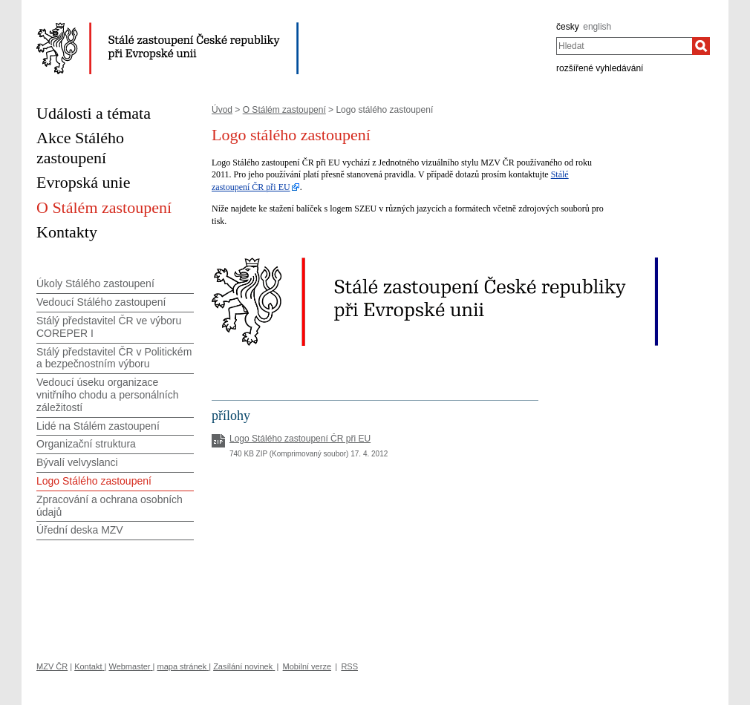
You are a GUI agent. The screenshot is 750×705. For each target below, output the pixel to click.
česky (567, 27)
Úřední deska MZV (79, 530)
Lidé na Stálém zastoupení (98, 426)
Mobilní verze (307, 666)
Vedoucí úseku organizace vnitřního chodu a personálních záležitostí (107, 394)
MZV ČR (52, 666)
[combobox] (624, 46)
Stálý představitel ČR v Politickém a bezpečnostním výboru (114, 358)
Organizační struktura (86, 444)
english (597, 27)
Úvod (222, 110)
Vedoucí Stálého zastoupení (101, 302)
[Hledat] (701, 46)
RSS (349, 666)
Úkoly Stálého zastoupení (95, 283)
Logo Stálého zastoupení (93, 481)
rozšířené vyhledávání (599, 68)
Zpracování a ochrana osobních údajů (109, 506)
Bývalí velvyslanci (77, 462)
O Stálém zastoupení (284, 110)
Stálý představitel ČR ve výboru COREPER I (108, 327)
